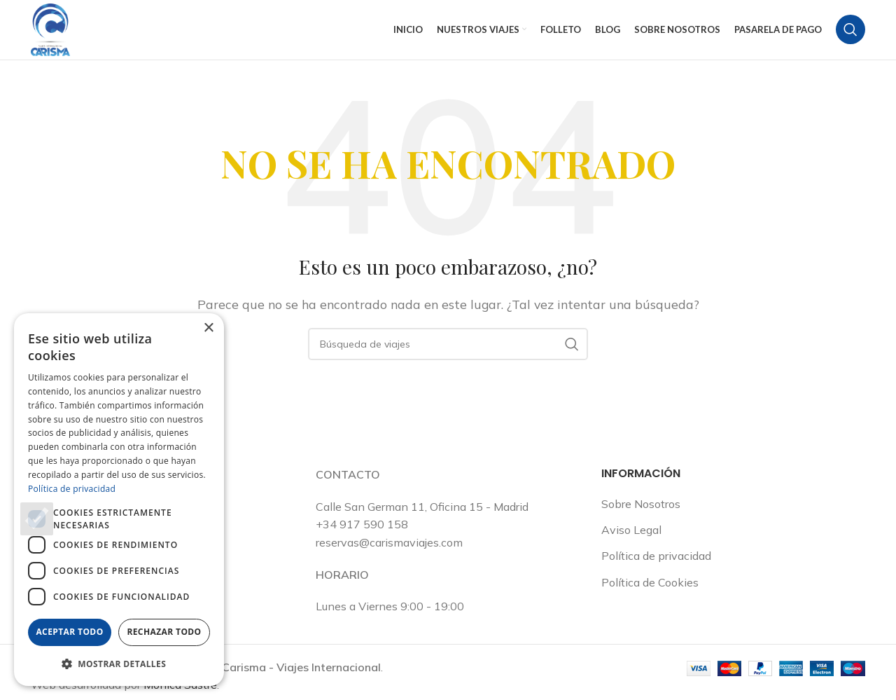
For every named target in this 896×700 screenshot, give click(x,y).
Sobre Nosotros (640, 517)
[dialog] (119, 499)
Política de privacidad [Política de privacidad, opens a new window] (71, 489)
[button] (119, 663)
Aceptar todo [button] (69, 632)
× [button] (208, 328)
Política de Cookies (650, 596)
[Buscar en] (850, 36)
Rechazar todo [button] (164, 632)
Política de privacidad (656, 570)
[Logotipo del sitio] (55, 35)
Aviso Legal (631, 543)
